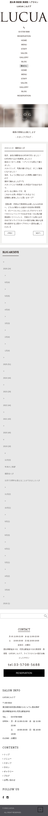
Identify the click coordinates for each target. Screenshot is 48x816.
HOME (24, 40)
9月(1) (7, 521)
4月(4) (7, 310)
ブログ (7, 776)
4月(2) (7, 576)
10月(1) (8, 508)
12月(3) (8, 460)
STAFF (24, 49)
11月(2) (8, 494)
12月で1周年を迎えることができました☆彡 (22, 480)
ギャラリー (8, 771)
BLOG (24, 61)
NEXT (38, 233)
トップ (7, 754)
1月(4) (7, 351)
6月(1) (7, 549)
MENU (24, 44)
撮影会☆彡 (9, 474)
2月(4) (7, 337)
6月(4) (7, 282)
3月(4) (7, 590)
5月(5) (7, 296)
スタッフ (8, 763)
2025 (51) (7, 364)
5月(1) (7, 562)
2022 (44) (7, 405)
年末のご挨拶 (10, 467)
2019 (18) (7, 446)
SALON (24, 53)
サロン (7, 767)
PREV (9, 233)
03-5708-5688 (16, 717)
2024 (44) (7, 378)
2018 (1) (6, 603)
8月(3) (7, 535)
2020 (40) (7, 433)
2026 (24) (7, 269)
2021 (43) (7, 419)
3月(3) (7, 323)
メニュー (8, 759)
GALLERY (24, 57)
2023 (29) (7, 392)
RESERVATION (24, 95)
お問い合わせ (9, 780)
